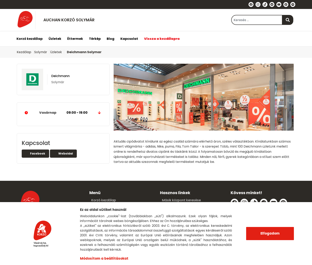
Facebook (35, 153)
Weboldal (63, 153)
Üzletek (55, 38)
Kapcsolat (129, 38)
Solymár (40, 52)
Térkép (95, 38)
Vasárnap (63, 112)
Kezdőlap (24, 52)
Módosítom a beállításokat (104, 258)
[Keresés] (287, 20)
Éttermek (75, 38)
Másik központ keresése (181, 200)
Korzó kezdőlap (30, 38)
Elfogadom (270, 233)
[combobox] (256, 20)
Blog (110, 38)
